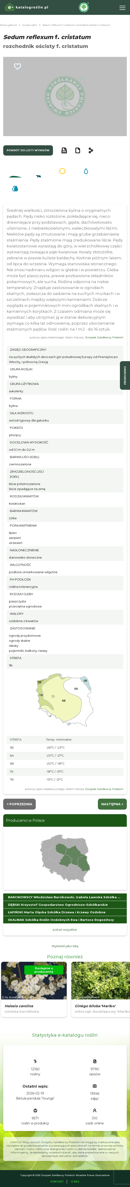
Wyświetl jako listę (65, 946)
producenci (125, 375)
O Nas (75, 1181)
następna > (112, 804)
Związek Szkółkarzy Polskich (104, 337)
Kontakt (57, 1181)
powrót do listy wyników (28, 150)
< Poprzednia (19, 804)
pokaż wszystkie (65, 929)
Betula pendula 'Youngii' (35, 1098)
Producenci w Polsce (25, 820)
